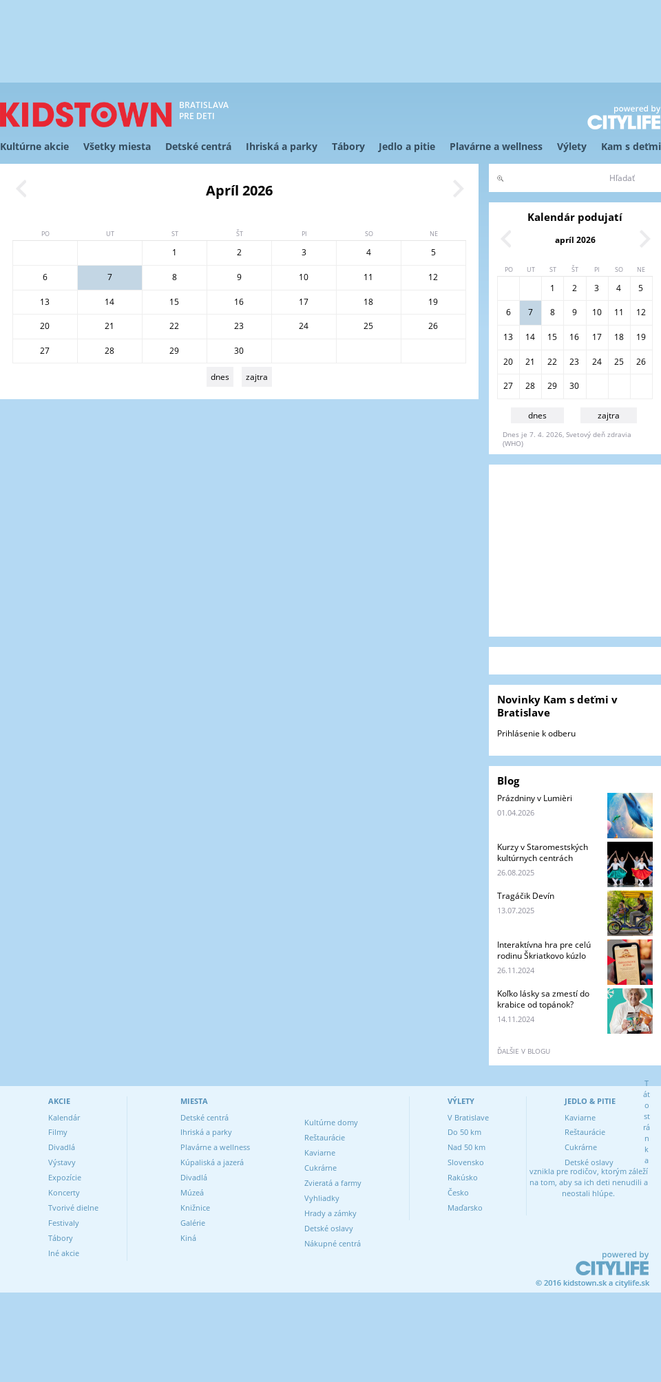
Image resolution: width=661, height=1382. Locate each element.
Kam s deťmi (631, 146)
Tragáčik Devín (525, 896)
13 (45, 302)
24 (303, 326)
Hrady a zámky (330, 1213)
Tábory (348, 146)
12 (433, 277)
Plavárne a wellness (496, 146)
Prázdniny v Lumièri (534, 798)
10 (303, 277)
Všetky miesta (117, 146)
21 (109, 326)
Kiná (188, 1238)
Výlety (572, 146)
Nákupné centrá (332, 1243)
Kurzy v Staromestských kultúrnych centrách (542, 852)
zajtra (257, 377)
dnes (220, 377)
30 (239, 351)
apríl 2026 (575, 240)
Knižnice (195, 1207)
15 (174, 302)
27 (45, 351)
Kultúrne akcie (34, 146)
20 (45, 326)
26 (433, 326)
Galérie (192, 1223)
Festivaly (63, 1223)
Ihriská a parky (281, 146)
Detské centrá (198, 146)
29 (174, 351)
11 (368, 277)
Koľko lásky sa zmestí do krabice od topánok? (543, 999)
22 (174, 326)
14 (109, 302)
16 (239, 302)
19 (433, 302)
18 (368, 302)
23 (239, 326)
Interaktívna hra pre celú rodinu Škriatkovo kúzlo (544, 950)
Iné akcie (63, 1253)
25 (368, 326)
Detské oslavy (328, 1228)
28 (109, 351)
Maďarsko (465, 1207)
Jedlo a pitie (407, 146)
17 (303, 302)
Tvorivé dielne (73, 1207)
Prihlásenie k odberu (536, 733)
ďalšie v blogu (523, 1051)
